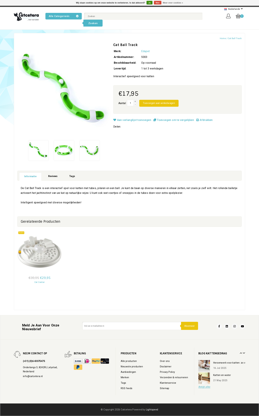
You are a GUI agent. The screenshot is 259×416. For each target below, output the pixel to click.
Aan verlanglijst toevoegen (132, 120)
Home (223, 38)
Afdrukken (204, 120)
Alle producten (129, 361)
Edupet (145, 51)
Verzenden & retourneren (174, 377)
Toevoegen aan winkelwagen (159, 103)
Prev (240, 351)
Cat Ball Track (235, 38)
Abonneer (189, 326)
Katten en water (222, 375)
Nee (158, 3)
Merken (125, 377)
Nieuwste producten (132, 366)
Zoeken (93, 23)
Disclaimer (165, 366)
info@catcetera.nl (33, 376)
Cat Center (39, 282)
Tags (72, 176)
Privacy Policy (167, 372)
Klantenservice (168, 383)
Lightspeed (152, 409)
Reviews (53, 176)
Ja (149, 3)
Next (243, 351)
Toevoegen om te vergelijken (174, 120)
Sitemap (164, 388)
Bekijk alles (204, 387)
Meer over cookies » (173, 3)
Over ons (165, 361)
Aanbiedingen (128, 372)
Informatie (30, 176)
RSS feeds (126, 388)
